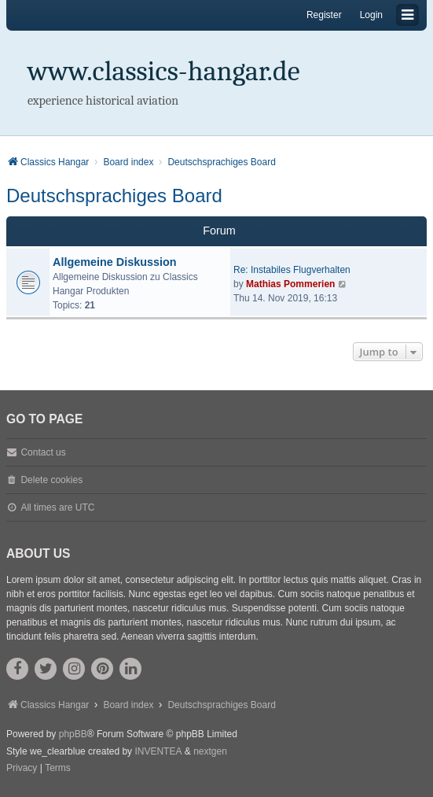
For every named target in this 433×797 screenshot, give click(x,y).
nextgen (210, 751)
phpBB (73, 734)
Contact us (42, 452)
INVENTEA (158, 751)
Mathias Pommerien (290, 284)
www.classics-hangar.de (164, 71)
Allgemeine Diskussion (115, 262)
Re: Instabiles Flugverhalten (291, 269)
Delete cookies (51, 479)
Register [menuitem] (324, 14)
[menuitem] (21, 768)
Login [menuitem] (371, 14)
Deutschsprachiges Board (114, 195)
